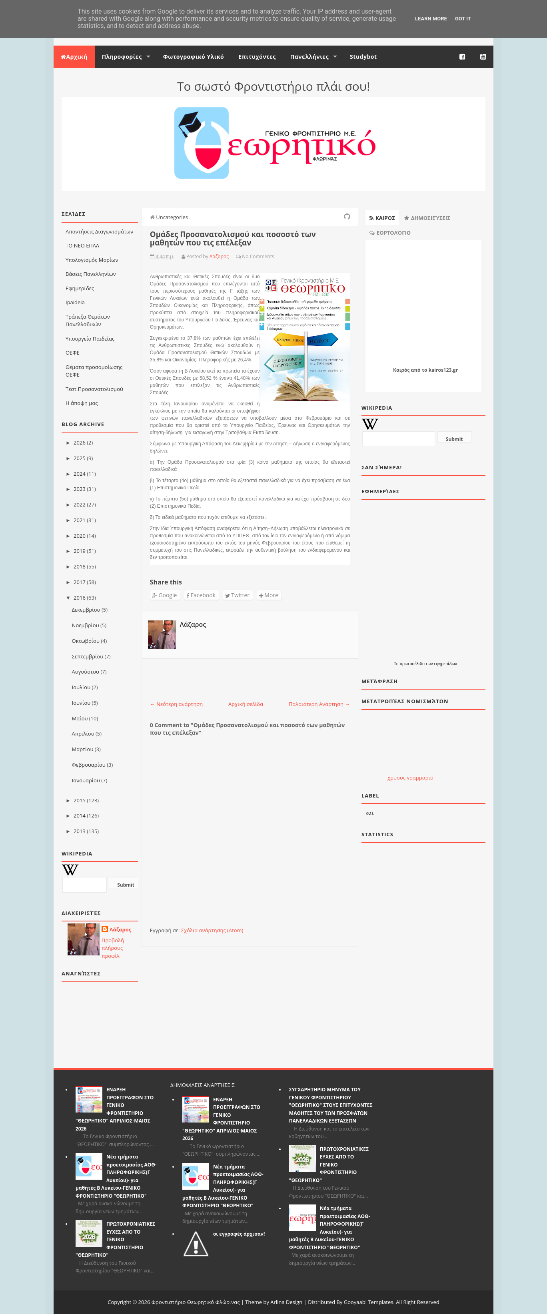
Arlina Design (286, 1302)
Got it (463, 19)
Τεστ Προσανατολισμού (94, 389)
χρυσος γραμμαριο (410, 777)
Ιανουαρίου (86, 780)
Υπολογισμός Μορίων (92, 259)
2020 (80, 535)
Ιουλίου (81, 687)
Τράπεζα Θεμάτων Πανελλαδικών (88, 320)
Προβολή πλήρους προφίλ (113, 948)
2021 (80, 520)
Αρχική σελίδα (245, 704)
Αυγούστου (85, 671)
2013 (80, 831)
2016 (80, 597)
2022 (80, 504)
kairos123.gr (443, 370)
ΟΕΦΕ (73, 352)
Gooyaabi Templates (368, 1302)
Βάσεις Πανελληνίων (91, 273)
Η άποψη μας (82, 403)
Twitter (237, 595)
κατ (369, 812)
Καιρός (401, 370)
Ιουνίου (81, 702)
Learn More (431, 19)
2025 (80, 458)
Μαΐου (80, 718)
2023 (80, 489)
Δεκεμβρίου (86, 609)
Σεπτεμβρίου (88, 656)
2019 (80, 550)
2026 (80, 442)
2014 (80, 815)
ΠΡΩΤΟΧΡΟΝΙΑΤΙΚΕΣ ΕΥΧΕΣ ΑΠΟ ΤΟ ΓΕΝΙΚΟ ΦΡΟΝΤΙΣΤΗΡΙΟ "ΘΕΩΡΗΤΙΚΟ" (115, 1239)
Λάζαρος (120, 929)
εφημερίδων (445, 663)
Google (164, 595)
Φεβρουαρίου (89, 764)
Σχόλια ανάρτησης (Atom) (212, 930)
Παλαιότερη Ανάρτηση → (319, 704)
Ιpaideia (75, 302)
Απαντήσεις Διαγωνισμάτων (99, 231)
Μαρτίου (83, 749)
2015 (80, 800)
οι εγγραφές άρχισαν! (239, 1233)
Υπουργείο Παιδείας (90, 338)
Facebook (201, 595)
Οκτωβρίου (86, 640)
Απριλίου (83, 733)
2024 (80, 473)
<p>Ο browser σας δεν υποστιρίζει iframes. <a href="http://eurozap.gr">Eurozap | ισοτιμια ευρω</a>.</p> (410, 746)
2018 (80, 566)
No (245, 256)
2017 (80, 582)
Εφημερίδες (80, 288)
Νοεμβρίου (85, 625)
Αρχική (74, 56)
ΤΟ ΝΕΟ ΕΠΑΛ (82, 245)
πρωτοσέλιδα (412, 663)
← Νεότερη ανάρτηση (176, 704)
